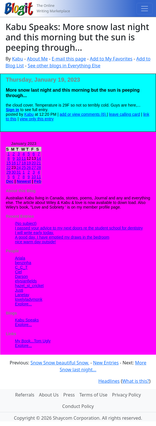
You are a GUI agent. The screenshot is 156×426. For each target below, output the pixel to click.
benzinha (23, 262)
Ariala (20, 258)
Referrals (24, 395)
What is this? (135, 381)
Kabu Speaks (27, 320)
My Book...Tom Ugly (32, 341)
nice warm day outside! (35, 241)
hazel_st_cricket (29, 285)
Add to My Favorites (111, 59)
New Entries (106, 363)
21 (39, 163)
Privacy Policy (126, 395)
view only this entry (37, 119)
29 (8, 172)
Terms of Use (93, 395)
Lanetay (22, 294)
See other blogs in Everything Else (64, 65)
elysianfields (26, 281)
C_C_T (21, 267)
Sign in (12, 109)
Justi (19, 290)
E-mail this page (69, 59)
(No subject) (25, 223)
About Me (37, 59)
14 (39, 158)
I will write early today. (34, 232)
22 (8, 167)
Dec (9, 181)
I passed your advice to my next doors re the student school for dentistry (79, 228)
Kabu (17, 59)
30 (13, 172)
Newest (24, 181)
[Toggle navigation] (145, 8)
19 (28, 163)
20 (33, 163)
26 (28, 167)
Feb (37, 181)
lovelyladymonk (28, 299)
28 (39, 167)
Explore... (23, 304)
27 (33, 167)
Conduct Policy (78, 406)
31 (18, 172)
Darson (21, 276)
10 (18, 158)
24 (18, 167)
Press (69, 395)
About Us (49, 395)
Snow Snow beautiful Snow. (59, 363)
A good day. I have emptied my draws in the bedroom (62, 237)
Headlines (109, 381)
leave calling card (124, 114)
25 (23, 167)
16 (13, 163)
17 (18, 163)
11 (23, 158)
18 (23, 163)
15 (8, 163)
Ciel (18, 272)
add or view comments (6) (83, 114)
